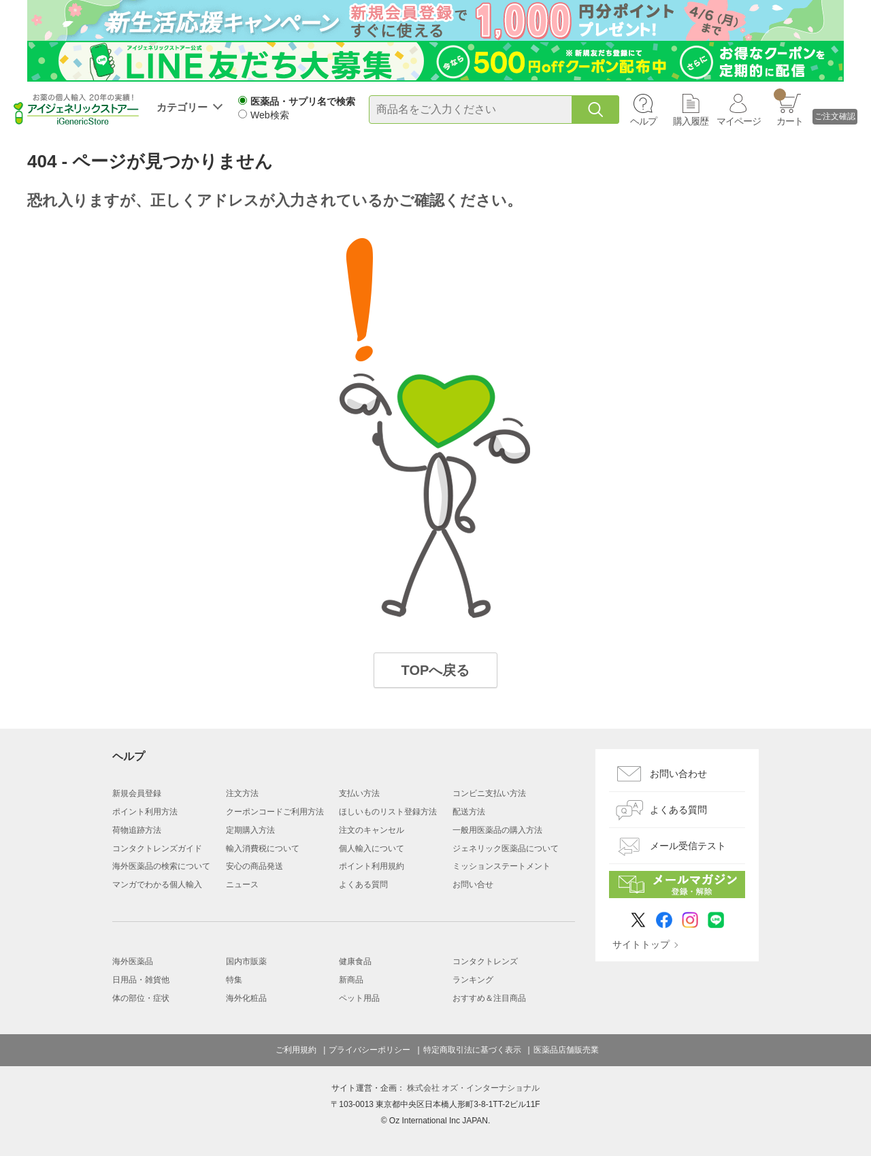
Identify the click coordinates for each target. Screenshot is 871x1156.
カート (788, 107)
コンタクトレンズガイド (157, 848)
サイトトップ (641, 944)
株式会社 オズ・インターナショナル (473, 1088)
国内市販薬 (246, 961)
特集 (234, 980)
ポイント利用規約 (371, 866)
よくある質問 (363, 884)
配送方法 (469, 811)
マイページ (739, 121)
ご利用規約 (296, 1050)
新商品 (351, 980)
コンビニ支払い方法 (489, 793)
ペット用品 (359, 998)
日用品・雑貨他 (140, 980)
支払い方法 (359, 793)
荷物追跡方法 (136, 830)
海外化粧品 (246, 998)
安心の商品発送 (254, 866)
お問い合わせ (678, 773)
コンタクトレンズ (485, 961)
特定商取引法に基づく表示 (472, 1050)
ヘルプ (643, 121)
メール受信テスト (688, 845)
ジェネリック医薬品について (506, 848)
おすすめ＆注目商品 (489, 998)
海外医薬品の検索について (161, 866)
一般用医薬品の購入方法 (497, 830)
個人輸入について (371, 848)
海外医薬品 (132, 961)
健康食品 (355, 961)
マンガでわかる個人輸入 (157, 884)
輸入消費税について (262, 848)
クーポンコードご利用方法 (275, 811)
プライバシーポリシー (369, 1050)
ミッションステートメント (501, 866)
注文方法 (242, 793)
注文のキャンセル (371, 830)
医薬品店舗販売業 (566, 1050)
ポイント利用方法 (145, 811)
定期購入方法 (250, 830)
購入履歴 (690, 121)
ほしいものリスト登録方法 (388, 811)
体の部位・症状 (140, 998)
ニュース (242, 884)
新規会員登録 (136, 793)
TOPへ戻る (435, 670)
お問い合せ (473, 884)
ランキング (473, 980)
